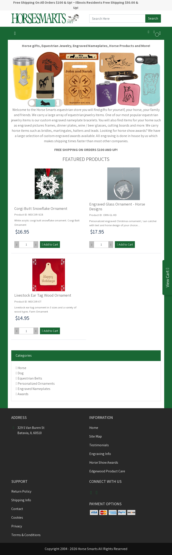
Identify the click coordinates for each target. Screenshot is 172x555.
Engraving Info (100, 453)
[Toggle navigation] (14, 33)
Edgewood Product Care (107, 471)
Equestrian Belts (30, 378)
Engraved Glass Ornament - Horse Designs (117, 206)
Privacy (16, 526)
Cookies (17, 517)
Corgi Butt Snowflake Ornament (40, 208)
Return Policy (21, 491)
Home (93, 427)
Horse (22, 368)
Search (153, 18)
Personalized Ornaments (36, 383)
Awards (23, 394)
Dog (21, 373)
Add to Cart (50, 244)
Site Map (95, 436)
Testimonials (99, 445)
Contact (17, 509)
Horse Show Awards (103, 462)
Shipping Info (21, 500)
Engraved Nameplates (34, 388)
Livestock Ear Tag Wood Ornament (42, 295)
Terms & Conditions (26, 535)
